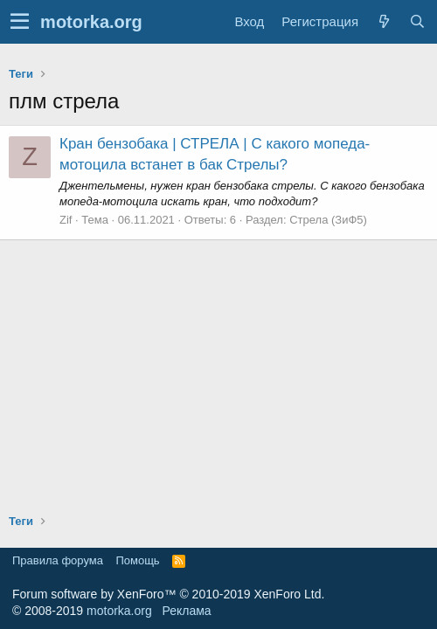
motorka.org (119, 611)
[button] (19, 22)
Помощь (137, 560)
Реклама (186, 611)
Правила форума (57, 560)
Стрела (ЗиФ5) (328, 219)
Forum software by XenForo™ (168, 594)
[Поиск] (417, 21)
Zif (65, 219)
